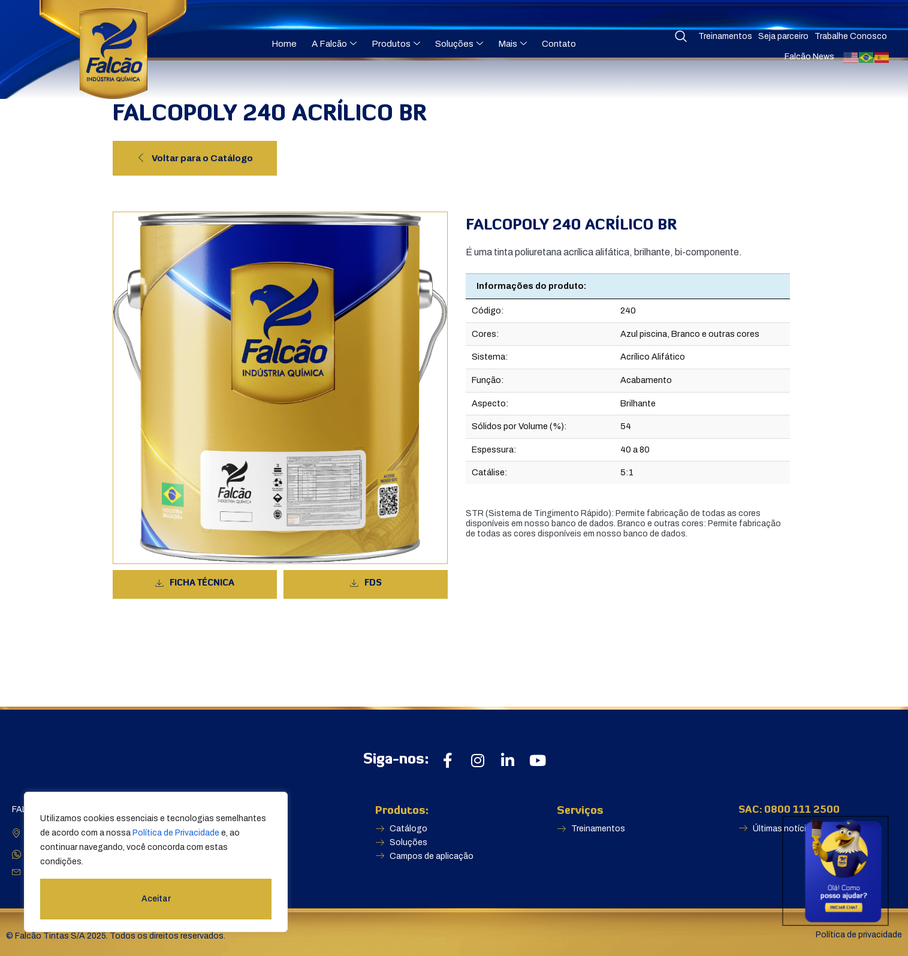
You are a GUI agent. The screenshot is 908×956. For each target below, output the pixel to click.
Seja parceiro (783, 36)
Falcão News (809, 56)
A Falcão (334, 43)
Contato (559, 44)
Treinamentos (725, 36)
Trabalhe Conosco (851, 36)
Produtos (396, 43)
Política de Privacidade (175, 832)
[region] (156, 862)
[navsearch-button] (681, 37)
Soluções (459, 43)
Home (284, 44)
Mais (512, 43)
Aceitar (156, 898)
